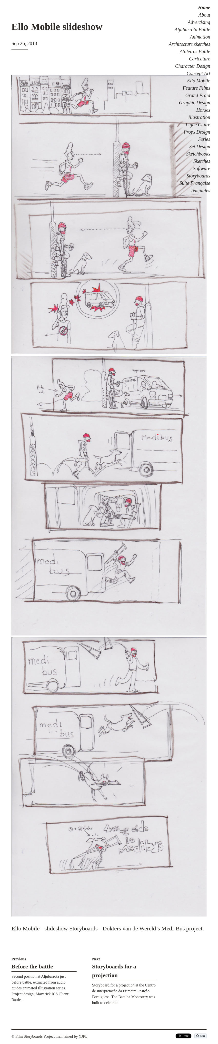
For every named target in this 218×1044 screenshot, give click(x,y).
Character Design (192, 66)
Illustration (199, 117)
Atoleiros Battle (195, 51)
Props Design (197, 132)
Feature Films (196, 88)
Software (201, 168)
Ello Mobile (198, 80)
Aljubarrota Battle (192, 29)
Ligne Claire (198, 124)
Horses (203, 110)
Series (204, 139)
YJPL (83, 1036)
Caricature (199, 58)
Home (204, 7)
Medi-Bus (173, 928)
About (204, 15)
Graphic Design (194, 102)
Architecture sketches (189, 44)
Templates (200, 190)
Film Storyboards (29, 1036)
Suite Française (194, 183)
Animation (200, 36)
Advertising (199, 22)
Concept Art (198, 73)
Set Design (199, 146)
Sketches (201, 161)
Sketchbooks (198, 153)
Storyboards (198, 175)
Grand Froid (197, 95)
